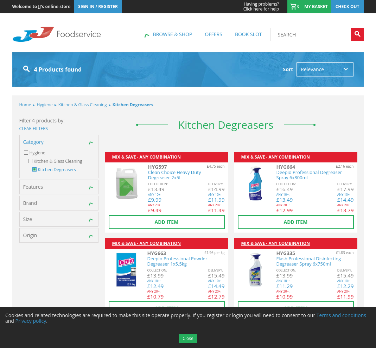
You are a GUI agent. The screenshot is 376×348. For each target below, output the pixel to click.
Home (25, 105)
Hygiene (42, 105)
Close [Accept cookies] (188, 338)
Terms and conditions (341, 315)
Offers (213, 34)
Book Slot (248, 34)
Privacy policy (30, 320)
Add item (167, 222)
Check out (347, 6)
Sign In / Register (98, 6)
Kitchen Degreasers (131, 105)
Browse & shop (172, 34)
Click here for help (261, 7)
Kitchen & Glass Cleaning (81, 105)
